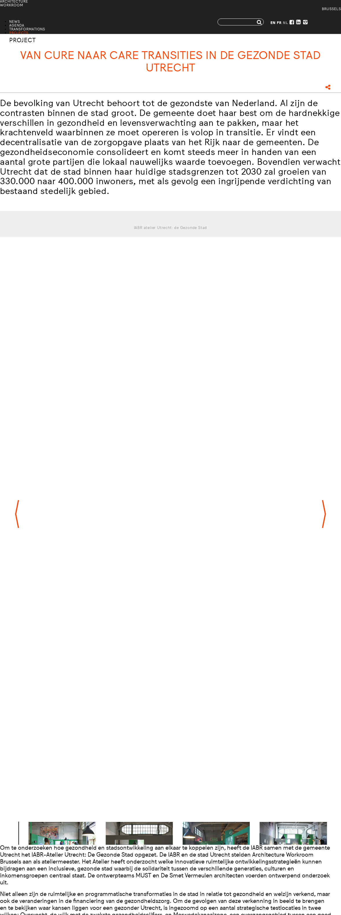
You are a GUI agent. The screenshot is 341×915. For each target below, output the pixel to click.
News (14, 22)
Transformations (27, 30)
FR (279, 23)
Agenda (16, 26)
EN (273, 23)
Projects (18, 33)
